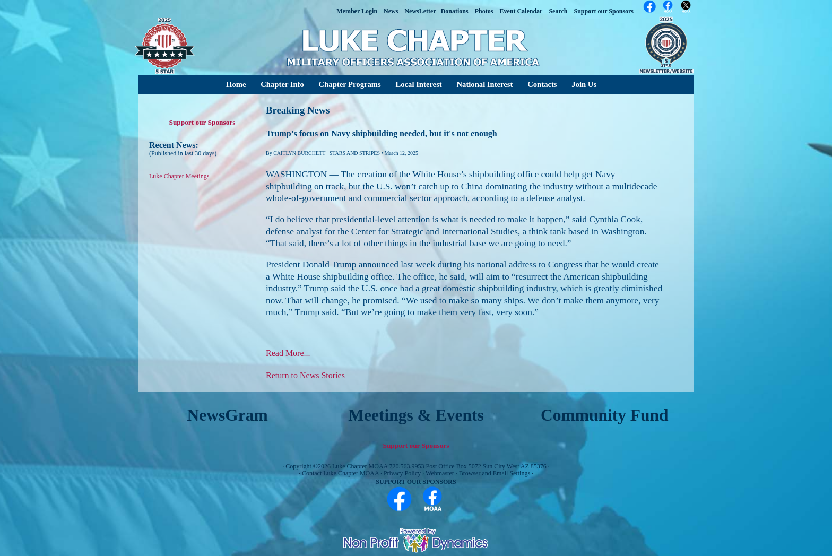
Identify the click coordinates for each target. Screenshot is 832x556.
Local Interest (418, 84)
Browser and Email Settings (494, 473)
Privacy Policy (402, 473)
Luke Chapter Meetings (179, 176)
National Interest (484, 84)
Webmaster (440, 473)
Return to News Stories (305, 375)
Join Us (583, 84)
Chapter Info (282, 84)
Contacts (542, 84)
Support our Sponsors (202, 122)
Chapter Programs (350, 84)
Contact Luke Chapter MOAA (340, 473)
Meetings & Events (415, 415)
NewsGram (227, 415)
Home (236, 84)
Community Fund (605, 415)
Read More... (288, 353)
